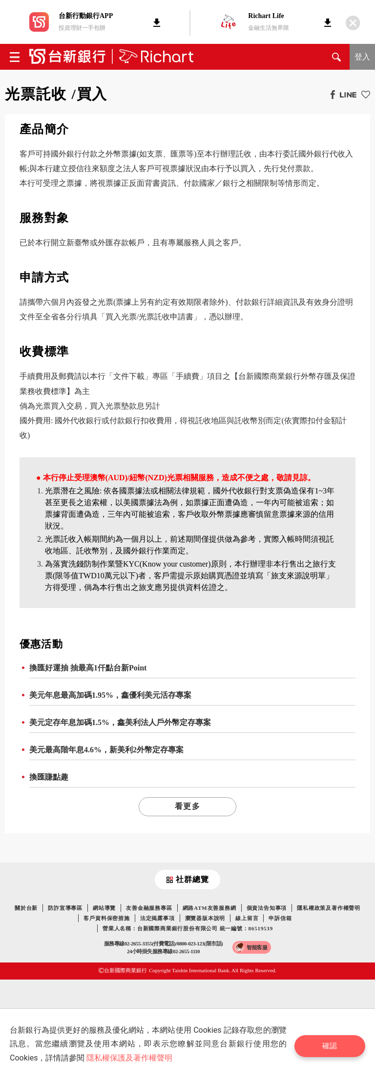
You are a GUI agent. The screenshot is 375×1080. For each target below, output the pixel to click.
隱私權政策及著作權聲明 (328, 908)
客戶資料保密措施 (106, 918)
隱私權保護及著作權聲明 (129, 1057)
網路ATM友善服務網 (209, 908)
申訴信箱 (280, 918)
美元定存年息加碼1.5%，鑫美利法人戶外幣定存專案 (120, 722)
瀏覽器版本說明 (205, 918)
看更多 (187, 806)
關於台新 (26, 908)
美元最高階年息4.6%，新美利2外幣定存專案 (106, 750)
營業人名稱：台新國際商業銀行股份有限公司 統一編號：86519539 (188, 928)
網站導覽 (104, 908)
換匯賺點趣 (48, 777)
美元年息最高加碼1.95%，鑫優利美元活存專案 (110, 695)
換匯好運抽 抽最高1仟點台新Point (87, 668)
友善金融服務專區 (149, 908)
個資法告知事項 (267, 908)
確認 (334, 1044)
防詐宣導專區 (65, 908)
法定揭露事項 (157, 918)
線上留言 (246, 918)
